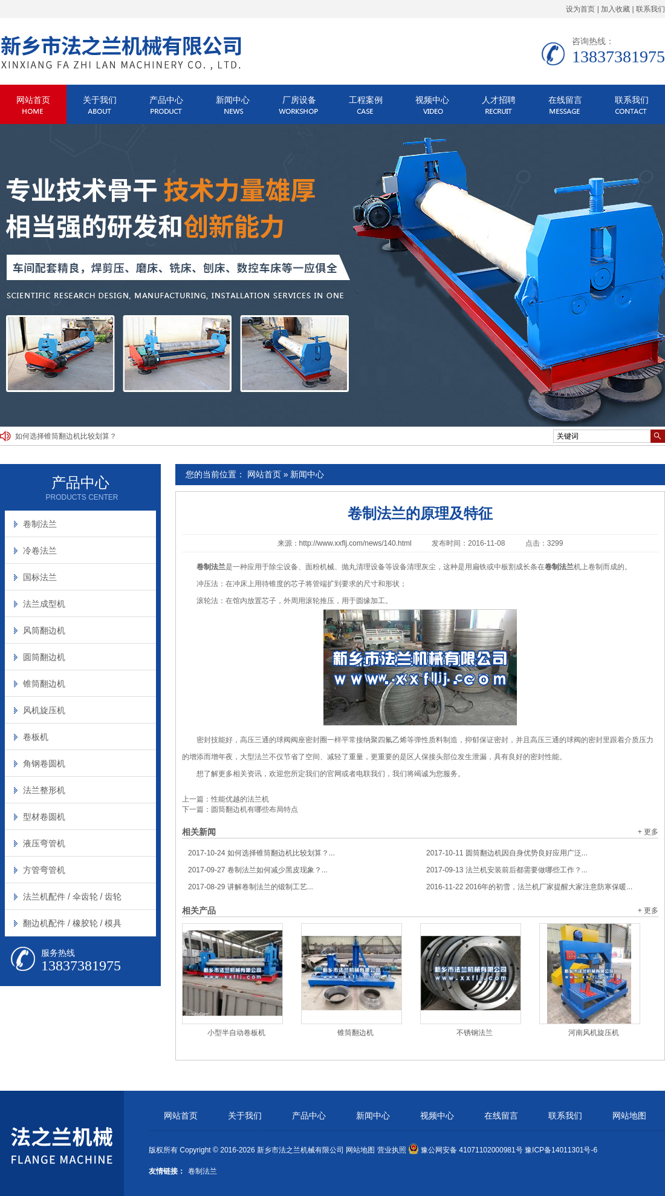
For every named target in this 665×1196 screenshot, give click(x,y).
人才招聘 (499, 100)
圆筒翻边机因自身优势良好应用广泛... (507, 853)
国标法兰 (40, 577)
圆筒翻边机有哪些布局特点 (254, 809)
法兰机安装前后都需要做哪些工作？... (507, 870)
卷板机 (35, 737)
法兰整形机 (44, 790)
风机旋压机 (44, 710)
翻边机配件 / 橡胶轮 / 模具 (72, 923)
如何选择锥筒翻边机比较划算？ (66, 436)
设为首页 (580, 9)
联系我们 (650, 9)
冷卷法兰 (40, 550)
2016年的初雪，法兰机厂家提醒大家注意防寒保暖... (529, 887)
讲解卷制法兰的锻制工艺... (250, 887)
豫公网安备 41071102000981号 (465, 1150)
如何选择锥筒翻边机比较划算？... (261, 853)
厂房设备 (299, 100)
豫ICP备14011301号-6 (561, 1150)
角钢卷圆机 (44, 763)
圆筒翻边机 (44, 657)
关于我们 (100, 100)
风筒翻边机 (44, 630)
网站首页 (33, 100)
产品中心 (166, 100)
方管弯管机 (44, 870)
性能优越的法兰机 (240, 799)
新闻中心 (233, 100)
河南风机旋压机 (593, 1032)
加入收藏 (615, 9)
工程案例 (366, 100)
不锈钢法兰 (474, 1032)
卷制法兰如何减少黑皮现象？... (258, 870)
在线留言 (565, 100)
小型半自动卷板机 (236, 1032)
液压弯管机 (44, 843)
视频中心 (432, 100)
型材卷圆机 (44, 817)
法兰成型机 (44, 604)
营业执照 (391, 1150)
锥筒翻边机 (355, 1032)
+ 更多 (648, 832)
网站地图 (629, 1115)
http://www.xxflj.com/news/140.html (355, 543)
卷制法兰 (40, 524)
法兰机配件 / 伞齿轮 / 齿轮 (72, 896)
